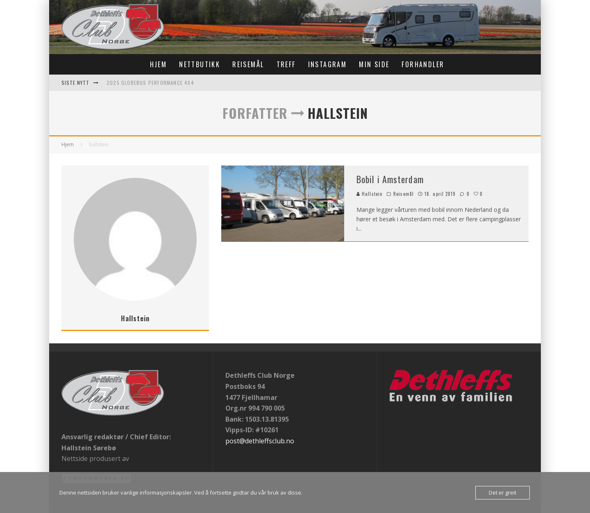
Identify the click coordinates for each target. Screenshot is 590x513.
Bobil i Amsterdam (390, 179)
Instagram (327, 64)
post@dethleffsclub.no (259, 440)
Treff (286, 64)
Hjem (158, 64)
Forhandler (423, 64)
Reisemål (248, 64)
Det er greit (502, 492)
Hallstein (369, 194)
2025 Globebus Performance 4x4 (150, 82)
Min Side (374, 64)
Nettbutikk (199, 64)
